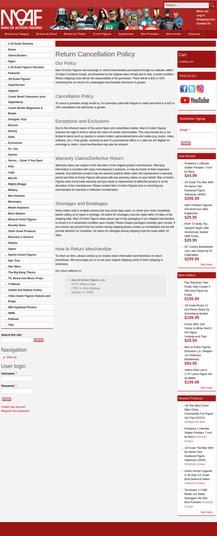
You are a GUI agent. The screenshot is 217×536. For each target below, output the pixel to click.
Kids (11, 166)
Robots (12, 243)
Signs (12, 61)
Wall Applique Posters (22, 307)
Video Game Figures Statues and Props (29, 298)
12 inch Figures (102, 34)
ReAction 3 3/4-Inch (20, 237)
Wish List (202, 11)
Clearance (194, 34)
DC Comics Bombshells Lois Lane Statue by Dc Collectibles (198, 251)
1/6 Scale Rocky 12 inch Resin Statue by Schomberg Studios (196, 309)
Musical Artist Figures (22, 219)
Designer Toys (17, 119)
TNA (11, 325)
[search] (187, 5)
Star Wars (14, 266)
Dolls (11, 137)
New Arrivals (173, 34)
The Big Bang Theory (21, 272)
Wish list (12, 357)
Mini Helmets (16, 195)
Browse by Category (17, 34)
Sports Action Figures (22, 254)
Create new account (13, 407)
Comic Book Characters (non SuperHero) (26, 99)
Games (12, 154)
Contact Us (203, 23)
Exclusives (15, 142)
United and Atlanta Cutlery (25, 290)
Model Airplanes (18, 207)
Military (13, 190)
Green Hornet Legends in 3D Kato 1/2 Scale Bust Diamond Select (198, 475)
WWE (11, 313)
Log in (200, 15)
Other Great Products (22, 231)
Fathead (13, 319)
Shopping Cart (205, 19)
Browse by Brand (46, 34)
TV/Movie (14, 284)
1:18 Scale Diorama (20, 43)
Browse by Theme (75, 34)
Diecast (13, 125)
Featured (14, 73)
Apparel (13, 90)
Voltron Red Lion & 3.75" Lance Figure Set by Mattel (198, 374)
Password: (9, 385)
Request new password (15, 411)
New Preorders (150, 34)
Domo (12, 49)
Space (12, 248)
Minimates (14, 201)
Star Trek (14, 260)
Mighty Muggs (17, 184)
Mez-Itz (12, 178)
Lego (11, 172)
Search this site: (11, 335)
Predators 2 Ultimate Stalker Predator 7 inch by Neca (198, 167)
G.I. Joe (13, 148)
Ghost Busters (17, 55)
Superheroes (126, 34)
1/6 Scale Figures (19, 79)
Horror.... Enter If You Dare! (25, 160)
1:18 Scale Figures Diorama (26, 67)
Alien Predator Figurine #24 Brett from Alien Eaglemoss (198, 209)
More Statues (16, 213)
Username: (9, 373)
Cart (182, 55)
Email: (185, 130)
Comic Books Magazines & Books (25, 110)
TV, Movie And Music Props (25, 278)
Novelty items (17, 225)
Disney (12, 131)
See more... (207, 264)
